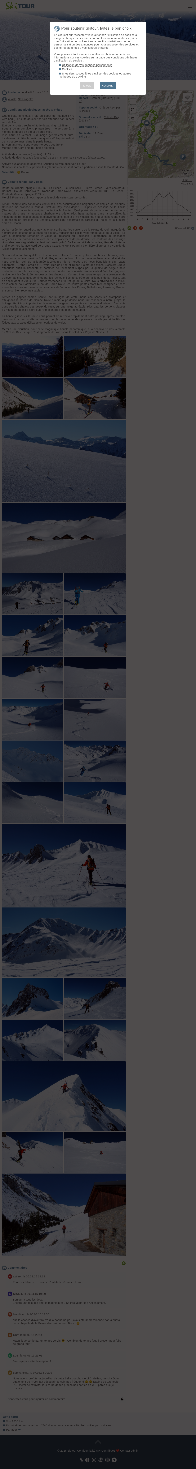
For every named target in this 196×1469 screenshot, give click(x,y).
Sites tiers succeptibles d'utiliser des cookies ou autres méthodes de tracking (95, 75)
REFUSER (87, 86)
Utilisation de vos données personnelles (87, 64)
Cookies (67, 69)
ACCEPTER (108, 86)
